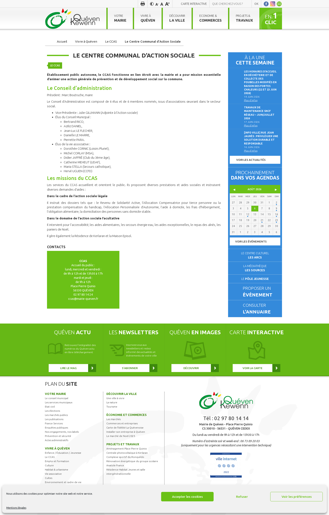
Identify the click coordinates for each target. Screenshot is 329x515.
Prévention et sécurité (58, 436)
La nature (111, 402)
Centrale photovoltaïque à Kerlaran (127, 452)
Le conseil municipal (56, 398)
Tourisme (111, 406)
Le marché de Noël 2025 (120, 436)
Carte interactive (194, 3)
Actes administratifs (56, 440)
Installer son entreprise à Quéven (125, 431)
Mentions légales (16, 507)
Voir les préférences (297, 496)
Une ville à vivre (115, 398)
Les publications (54, 419)
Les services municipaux (58, 402)
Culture (49, 465)
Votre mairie (55, 394)
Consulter (260, 309)
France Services (54, 423)
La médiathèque (255, 268)
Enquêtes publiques (56, 427)
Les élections (52, 410)
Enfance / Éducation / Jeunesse (63, 452)
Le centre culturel (255, 255)
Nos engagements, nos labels (62, 431)
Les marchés (113, 419)
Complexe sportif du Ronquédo (125, 457)
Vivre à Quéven (57, 448)
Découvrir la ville (121, 394)
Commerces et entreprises (122, 423)
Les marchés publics (56, 415)
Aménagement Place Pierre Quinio (126, 448)
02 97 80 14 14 (231, 418)
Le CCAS (55, 64)
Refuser (242, 496)
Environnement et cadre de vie (63, 482)
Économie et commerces (126, 415)
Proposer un (260, 292)
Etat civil (50, 406)
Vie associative (53, 473)
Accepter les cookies (187, 496)
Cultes (48, 478)
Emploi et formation (57, 461)
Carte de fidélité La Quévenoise (125, 427)
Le (255, 278)
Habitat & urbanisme (56, 469)
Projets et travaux (122, 444)
